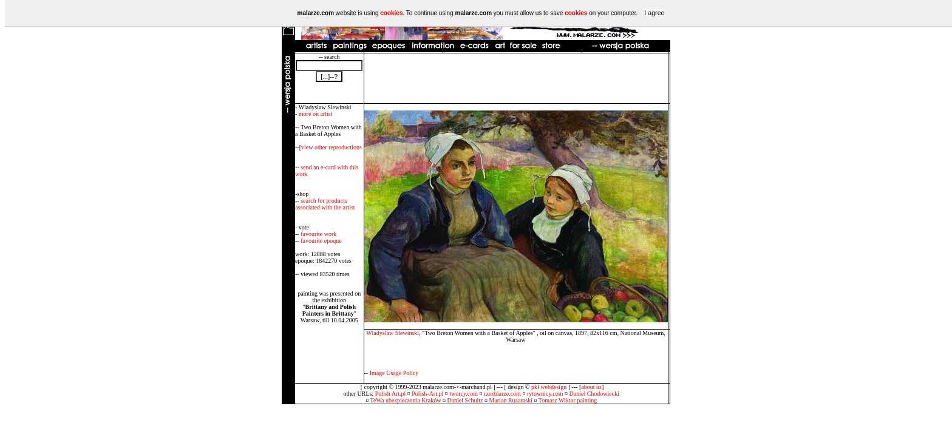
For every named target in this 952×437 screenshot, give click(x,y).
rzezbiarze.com (502, 393)
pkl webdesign (548, 387)
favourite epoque (321, 240)
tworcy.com (463, 393)
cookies (391, 13)
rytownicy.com (545, 393)
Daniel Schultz (465, 400)
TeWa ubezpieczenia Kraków (405, 400)
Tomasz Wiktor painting (568, 400)
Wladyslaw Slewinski (392, 333)
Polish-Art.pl (427, 393)
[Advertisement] (516, 78)
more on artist (316, 113)
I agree (654, 12)
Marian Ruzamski (510, 400)
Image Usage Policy (394, 373)
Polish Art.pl (390, 393)
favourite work (318, 234)
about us (591, 387)
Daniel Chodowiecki (594, 393)
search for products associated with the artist (325, 204)
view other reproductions (331, 147)
